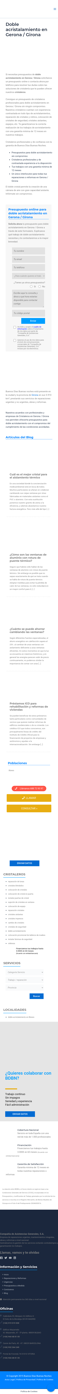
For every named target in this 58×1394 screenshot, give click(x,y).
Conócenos (9, 1289)
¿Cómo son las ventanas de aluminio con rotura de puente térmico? (28, 557)
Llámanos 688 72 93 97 (29, 788)
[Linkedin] (14, 1257)
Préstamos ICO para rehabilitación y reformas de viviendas (29, 706)
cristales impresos (15, 918)
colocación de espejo (16, 906)
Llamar (29, 797)
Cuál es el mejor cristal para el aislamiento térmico (28, 476)
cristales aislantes (15, 914)
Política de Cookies (45, 1379)
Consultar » (29, 808)
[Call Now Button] (51, 1388)
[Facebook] (1, 1257)
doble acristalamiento (17, 931)
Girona (35, 395)
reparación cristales (16, 910)
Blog (6, 1293)
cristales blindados (15, 886)
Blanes (11, 770)
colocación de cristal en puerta (20, 894)
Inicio (6, 1274)
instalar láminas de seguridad (20, 939)
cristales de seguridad (17, 927)
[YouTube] (10, 1257)
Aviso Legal (10, 1379)
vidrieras (11, 943)
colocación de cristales (17, 890)
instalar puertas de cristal (18, 898)
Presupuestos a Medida (14, 1286)
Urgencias (8, 1282)
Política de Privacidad (25, 1379)
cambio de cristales (16, 923)
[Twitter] (5, 1257)
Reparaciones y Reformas (15, 1278)
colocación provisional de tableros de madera (26, 935)
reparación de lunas (16, 881)
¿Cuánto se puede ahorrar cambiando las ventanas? (27, 630)
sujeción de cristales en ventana (21, 902)
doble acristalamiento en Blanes (21, 1017)
